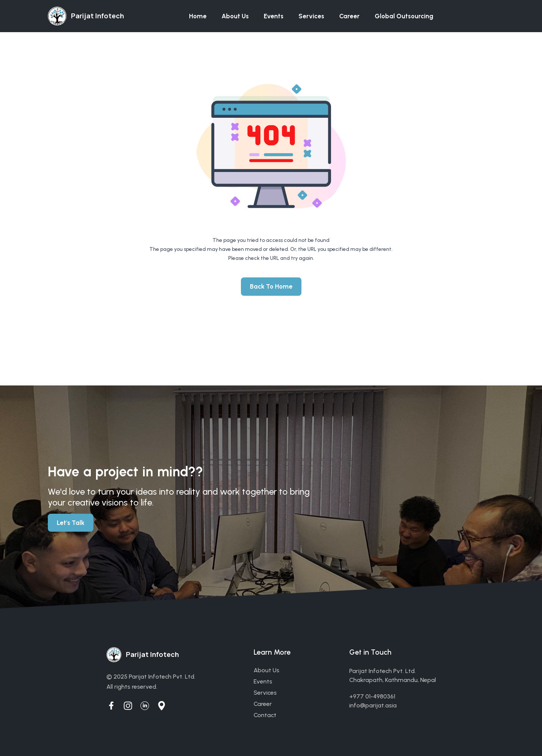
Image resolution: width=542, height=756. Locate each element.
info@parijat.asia (373, 705)
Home (198, 16)
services (265, 692)
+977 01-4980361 (372, 696)
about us (266, 670)
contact (265, 715)
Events (274, 16)
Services (311, 16)
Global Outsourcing (404, 16)
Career (349, 16)
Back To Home (271, 286)
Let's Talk (70, 522)
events (263, 681)
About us (235, 16)
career (263, 703)
